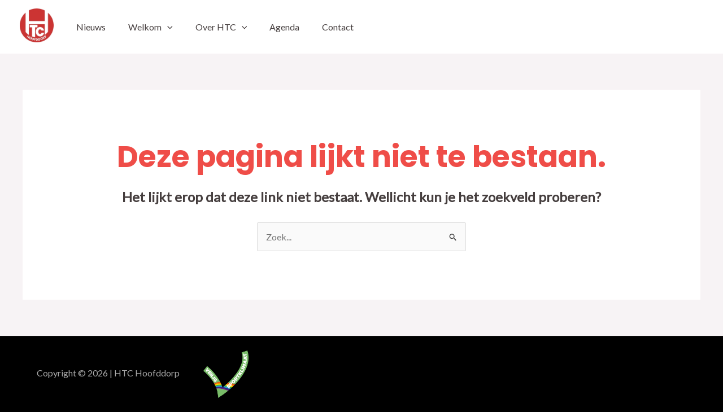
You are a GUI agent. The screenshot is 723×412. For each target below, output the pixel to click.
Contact (338, 26)
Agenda (284, 26)
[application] (167, 26)
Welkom (150, 26)
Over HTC (221, 26)
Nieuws (91, 26)
